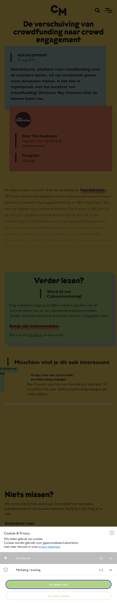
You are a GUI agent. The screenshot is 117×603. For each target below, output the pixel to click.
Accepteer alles (58, 584)
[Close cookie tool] (112, 533)
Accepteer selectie (59, 595)
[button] (60, 558)
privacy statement (49, 546)
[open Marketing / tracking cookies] (110, 570)
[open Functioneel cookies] (110, 558)
